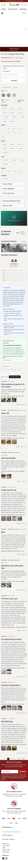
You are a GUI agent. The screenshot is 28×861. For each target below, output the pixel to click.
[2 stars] (15, 369)
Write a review (19, 57)
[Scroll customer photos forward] (25, 247)
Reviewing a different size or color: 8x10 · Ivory (12, 704)
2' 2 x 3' (5, 108)
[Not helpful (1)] (26, 523)
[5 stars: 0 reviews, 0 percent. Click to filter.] (14, 270)
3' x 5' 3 (13, 108)
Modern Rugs (23, 9)
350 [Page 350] (19, 758)
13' (3, 137)
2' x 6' (12, 144)
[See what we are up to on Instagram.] (6, 858)
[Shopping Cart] (26, 5)
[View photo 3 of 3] (14, 399)
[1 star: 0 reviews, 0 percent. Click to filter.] (14, 280)
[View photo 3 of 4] (14, 518)
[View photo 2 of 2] (9, 476)
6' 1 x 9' (22, 160)
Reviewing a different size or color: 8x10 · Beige (13, 356)
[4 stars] (7, 369)
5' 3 (14, 128)
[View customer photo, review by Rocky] (5, 248)
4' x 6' (20, 108)
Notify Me (14, 80)
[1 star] (19, 369)
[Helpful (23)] (22, 446)
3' (3, 128)
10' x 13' (5, 121)
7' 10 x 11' (14, 117)
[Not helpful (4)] (26, 446)
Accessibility (5, 852)
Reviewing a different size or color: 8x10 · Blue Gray (14, 627)
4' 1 (8, 128)
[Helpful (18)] (23, 590)
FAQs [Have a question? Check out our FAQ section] (3, 847)
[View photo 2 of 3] (9, 399)
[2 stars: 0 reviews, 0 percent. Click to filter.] (14, 278)
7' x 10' (20, 112)
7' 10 (9, 132)
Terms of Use (6, 831)
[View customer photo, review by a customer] (14, 248)
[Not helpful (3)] (26, 676)
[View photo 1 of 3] (3, 399)
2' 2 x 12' (12, 148)
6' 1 (20, 128)
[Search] (4, 5)
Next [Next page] (23, 758)
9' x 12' (22, 117)
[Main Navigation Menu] (2, 5)
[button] (11, 13)
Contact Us (5, 843)
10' (14, 132)
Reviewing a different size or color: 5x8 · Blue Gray (13, 744)
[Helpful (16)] (23, 630)
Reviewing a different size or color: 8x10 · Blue (12, 395)
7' (3, 132)
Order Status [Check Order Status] (6, 845)
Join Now (22, 771)
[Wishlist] (24, 5)
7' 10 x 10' (5, 117)
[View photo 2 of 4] (9, 518)
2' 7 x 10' (20, 148)
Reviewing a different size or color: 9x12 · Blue (12, 581)
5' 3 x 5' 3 (5, 179)
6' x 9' (12, 112)
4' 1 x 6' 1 (14, 160)
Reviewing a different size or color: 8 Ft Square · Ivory (13, 471)
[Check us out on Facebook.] (3, 858)
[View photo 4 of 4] (19, 518)
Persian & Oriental (12, 9)
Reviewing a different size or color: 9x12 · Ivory (12, 438)
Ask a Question (5, 87)
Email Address (6, 71)
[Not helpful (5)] (26, 713)
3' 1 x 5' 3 (5, 160)
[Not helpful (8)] (26, 404)
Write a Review (14, 376)
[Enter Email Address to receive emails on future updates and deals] (9, 771)
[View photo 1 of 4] (3, 518)
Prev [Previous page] (5, 758)
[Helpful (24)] (22, 404)
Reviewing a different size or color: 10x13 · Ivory (13, 514)
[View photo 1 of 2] (3, 476)
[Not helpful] (26, 481)
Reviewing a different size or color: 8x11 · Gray (12, 551)
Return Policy (6, 850)
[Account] (22, 5)
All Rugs (4, 9)
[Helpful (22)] (22, 523)
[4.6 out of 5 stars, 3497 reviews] (8, 58)
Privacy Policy (6, 776)
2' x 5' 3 (5, 144)
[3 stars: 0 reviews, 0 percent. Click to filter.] (14, 275)
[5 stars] (3, 369)
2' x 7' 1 (20, 144)
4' (3, 171)
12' (20, 132)
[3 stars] (11, 369)
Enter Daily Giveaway (8, 839)
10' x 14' (13, 121)
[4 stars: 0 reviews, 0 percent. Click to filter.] (14, 273)
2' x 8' (4, 148)
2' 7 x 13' (5, 152)
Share (15, 87)
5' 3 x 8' (5, 112)
